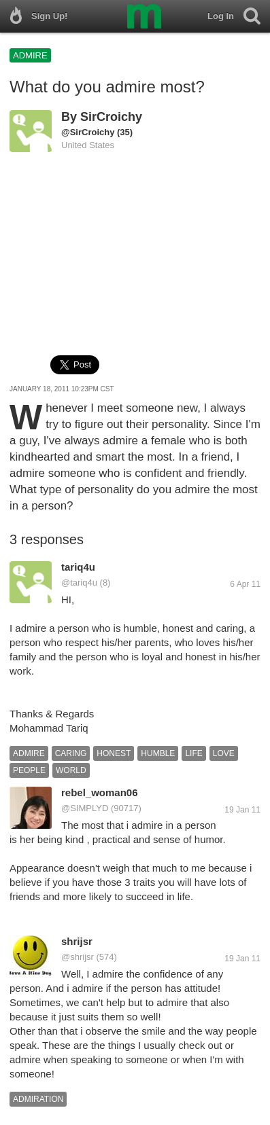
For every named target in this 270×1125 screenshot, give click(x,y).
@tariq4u (79, 582)
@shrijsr (77, 957)
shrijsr (76, 941)
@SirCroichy (87, 132)
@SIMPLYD (84, 808)
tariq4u (78, 567)
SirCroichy (111, 117)
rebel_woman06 (99, 792)
